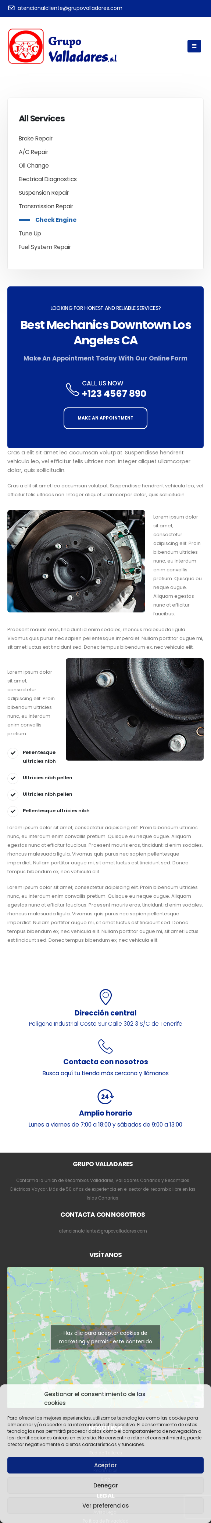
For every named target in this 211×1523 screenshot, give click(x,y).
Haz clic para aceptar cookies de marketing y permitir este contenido (105, 1337)
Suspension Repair (44, 193)
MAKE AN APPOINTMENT (105, 418)
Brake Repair (36, 138)
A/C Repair (33, 152)
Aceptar (105, 1465)
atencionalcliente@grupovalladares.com (103, 1231)
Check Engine (55, 220)
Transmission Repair (46, 206)
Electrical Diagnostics (48, 179)
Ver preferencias (105, 1505)
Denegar (105, 1485)
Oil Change (34, 165)
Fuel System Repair (45, 247)
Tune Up (30, 233)
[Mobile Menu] (194, 46)
